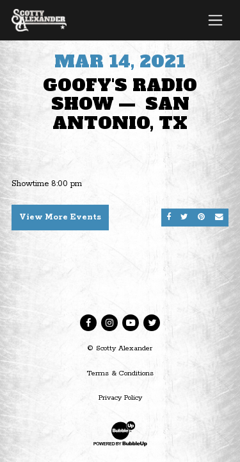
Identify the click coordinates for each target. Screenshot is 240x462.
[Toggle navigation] (215, 20)
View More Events (60, 217)
